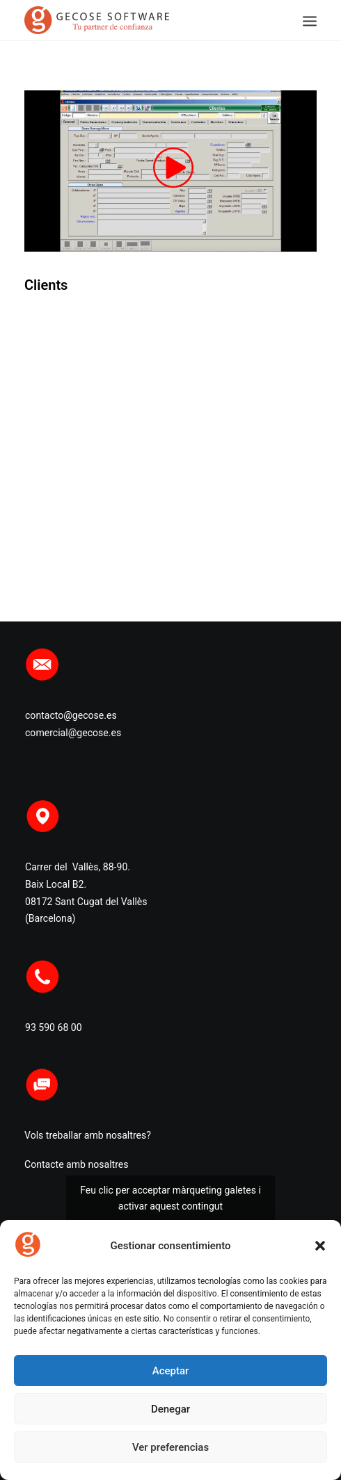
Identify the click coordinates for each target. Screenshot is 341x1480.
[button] (320, 1246)
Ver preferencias (170, 1447)
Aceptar (170, 1371)
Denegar (170, 1409)
